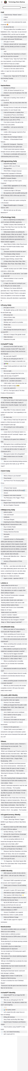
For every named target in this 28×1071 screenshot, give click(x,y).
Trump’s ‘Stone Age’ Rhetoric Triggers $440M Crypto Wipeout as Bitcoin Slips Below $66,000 (13, 822)
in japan (6, 17)
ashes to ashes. (8, 512)
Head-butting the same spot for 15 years (15, 66)
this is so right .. (8, 371)
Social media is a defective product (10, 934)
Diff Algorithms (8, 168)
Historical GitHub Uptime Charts (10, 605)
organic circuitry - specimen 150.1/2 (13, 578)
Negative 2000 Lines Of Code (12, 166)
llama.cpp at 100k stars (10, 717)
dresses (6, 493)
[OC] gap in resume (9, 41)
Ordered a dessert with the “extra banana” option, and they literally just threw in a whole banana (14, 46)
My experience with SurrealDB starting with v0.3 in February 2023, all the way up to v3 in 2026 (14, 195)
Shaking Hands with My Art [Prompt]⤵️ (14, 490)
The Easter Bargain (9, 519)
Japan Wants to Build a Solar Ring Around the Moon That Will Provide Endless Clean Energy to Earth (14, 246)
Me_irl (5, 81)
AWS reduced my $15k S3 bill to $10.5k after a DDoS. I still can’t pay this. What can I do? (13, 875)
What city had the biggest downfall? (13, 653)
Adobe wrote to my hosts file (9, 612)
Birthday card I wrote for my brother (13, 322)
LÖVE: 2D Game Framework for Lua (14, 90)
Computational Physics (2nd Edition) (14, 115)
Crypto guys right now (10, 817)
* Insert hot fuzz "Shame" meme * (13, 14)
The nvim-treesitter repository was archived (13, 588)
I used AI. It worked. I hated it (9, 615)
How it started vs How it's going (12, 714)
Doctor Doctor (7, 327)
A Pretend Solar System (10, 488)
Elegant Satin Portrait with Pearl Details (14, 502)
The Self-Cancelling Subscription (10, 617)
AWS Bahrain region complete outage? (14, 892)
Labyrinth (6, 536)
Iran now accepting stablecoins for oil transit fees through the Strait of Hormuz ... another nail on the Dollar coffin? (12, 841)
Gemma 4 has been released (12, 702)
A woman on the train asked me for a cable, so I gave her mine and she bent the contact (12, 71)
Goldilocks (6, 517)
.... (4, 473)
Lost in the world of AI (10, 388)
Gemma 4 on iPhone (9, 88)
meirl (5, 19)
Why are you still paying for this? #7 (13, 358)
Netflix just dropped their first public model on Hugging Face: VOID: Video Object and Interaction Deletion (14, 707)
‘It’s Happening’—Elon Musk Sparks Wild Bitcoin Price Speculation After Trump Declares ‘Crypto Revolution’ (13, 863)
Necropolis (7, 534)
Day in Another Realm (10, 527)
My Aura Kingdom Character (11, 505)
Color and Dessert (9, 514)
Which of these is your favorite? (12, 475)
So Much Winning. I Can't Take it (13, 831)
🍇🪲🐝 (6, 363)
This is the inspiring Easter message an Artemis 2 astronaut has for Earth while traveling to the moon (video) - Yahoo (14, 780)
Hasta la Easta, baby (9, 317)
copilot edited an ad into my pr (9, 585)
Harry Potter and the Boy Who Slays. (14, 1019)
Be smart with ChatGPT (10, 356)
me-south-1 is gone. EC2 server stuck (14, 890)
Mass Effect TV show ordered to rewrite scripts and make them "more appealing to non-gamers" (14, 412)
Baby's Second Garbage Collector (13, 137)
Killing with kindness (9, 1017)
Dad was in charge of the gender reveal (14, 334)
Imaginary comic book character (12, 495)
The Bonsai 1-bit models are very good (14, 719)
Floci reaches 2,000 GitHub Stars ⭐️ (14, 895)
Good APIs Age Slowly (10, 163)
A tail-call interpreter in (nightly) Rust (14, 112)
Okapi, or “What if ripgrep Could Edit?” (11, 622)
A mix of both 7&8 (8, 529)
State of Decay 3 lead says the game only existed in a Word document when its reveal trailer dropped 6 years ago (13, 422)
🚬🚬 (5, 1007)
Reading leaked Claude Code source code (12, 602)
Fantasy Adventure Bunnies (11, 532)
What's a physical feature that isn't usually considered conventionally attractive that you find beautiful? (14, 676)
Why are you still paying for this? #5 (13, 1000)
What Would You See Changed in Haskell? (13, 619)
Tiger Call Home (8, 320)
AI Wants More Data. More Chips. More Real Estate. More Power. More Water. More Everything (13, 264)
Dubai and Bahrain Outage (11, 917)
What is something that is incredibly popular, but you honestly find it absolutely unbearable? (12, 663)
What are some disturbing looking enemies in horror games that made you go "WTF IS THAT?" (14, 464)
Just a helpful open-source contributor (14, 712)
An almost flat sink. (9, 27)
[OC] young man (8, 315)
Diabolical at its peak (9, 339)
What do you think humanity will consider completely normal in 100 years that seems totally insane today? (13, 688)
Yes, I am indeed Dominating (11, 1031)
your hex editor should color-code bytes (12, 600)
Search (24, 7)
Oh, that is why (8, 417)
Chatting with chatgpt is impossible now (14, 361)
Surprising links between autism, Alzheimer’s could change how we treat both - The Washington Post (13, 746)
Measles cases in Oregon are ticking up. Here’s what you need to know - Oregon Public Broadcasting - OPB (14, 758)
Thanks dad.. (7, 324)
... (4, 485)
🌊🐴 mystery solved (9, 1009)
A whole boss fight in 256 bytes (12, 190)
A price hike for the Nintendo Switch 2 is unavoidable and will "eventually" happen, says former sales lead (13, 434)
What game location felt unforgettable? (14, 454)
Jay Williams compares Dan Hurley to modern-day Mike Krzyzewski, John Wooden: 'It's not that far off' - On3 (14, 793)
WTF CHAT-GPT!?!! (9, 1034)
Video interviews (8, 337)
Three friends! (7, 478)
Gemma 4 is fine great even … (12, 727)
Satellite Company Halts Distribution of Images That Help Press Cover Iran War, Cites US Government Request (13, 227)
